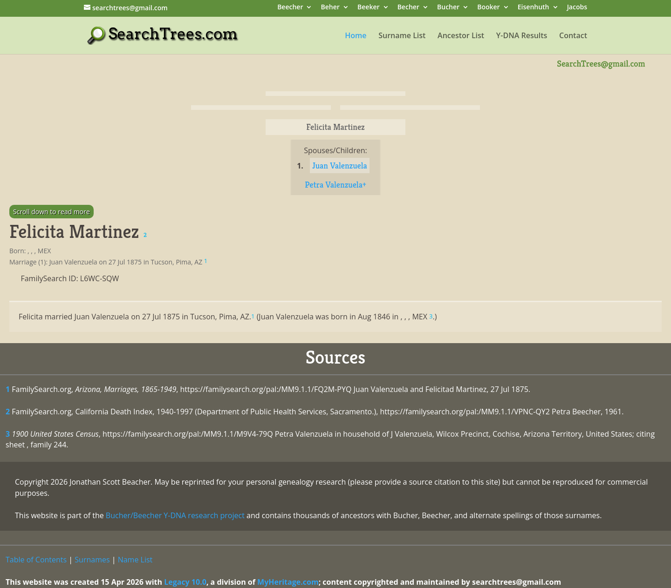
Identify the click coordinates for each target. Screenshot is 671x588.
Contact (573, 36)
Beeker (368, 7)
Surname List (401, 36)
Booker (488, 7)
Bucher (448, 7)
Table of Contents (36, 559)
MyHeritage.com (288, 582)
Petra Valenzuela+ (335, 184)
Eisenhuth (533, 7)
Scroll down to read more (51, 211)
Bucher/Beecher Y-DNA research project (175, 515)
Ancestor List (461, 36)
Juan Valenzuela (339, 165)
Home (355, 36)
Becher (408, 7)
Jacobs (577, 7)
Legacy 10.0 (185, 582)
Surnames (92, 559)
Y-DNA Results (522, 36)
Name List (135, 559)
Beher (330, 7)
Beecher (290, 7)
